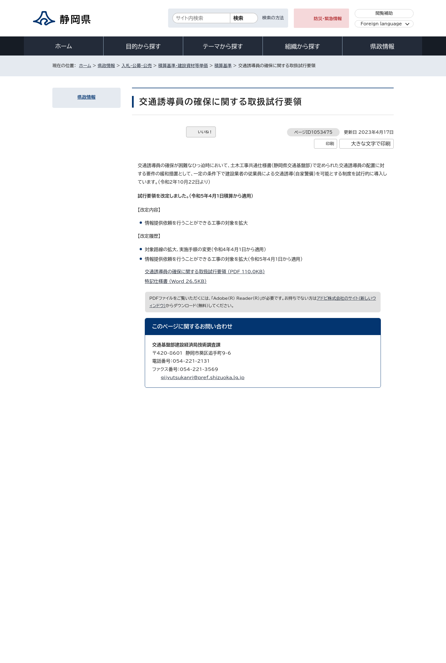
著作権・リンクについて (79, 614)
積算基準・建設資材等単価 (183, 65)
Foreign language (381, 24)
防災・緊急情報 (328, 19)
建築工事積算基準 (80, 213)
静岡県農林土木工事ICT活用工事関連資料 (89, 460)
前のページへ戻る (338, 502)
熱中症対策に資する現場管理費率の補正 (90, 270)
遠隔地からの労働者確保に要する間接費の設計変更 (90, 364)
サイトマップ (367, 614)
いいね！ (205, 132)
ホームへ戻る (381, 502)
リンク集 (327, 614)
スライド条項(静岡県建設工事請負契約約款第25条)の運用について (89, 248)
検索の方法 (273, 18)
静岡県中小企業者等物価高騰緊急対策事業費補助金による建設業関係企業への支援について (90, 415)
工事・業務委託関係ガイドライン (90, 478)
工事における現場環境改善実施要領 (90, 290)
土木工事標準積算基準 (83, 185)
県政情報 (382, 46)
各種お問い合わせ (318, 579)
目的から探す (143, 46)
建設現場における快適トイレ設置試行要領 (89, 310)
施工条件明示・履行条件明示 (88, 171)
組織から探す (302, 46)
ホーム (63, 46)
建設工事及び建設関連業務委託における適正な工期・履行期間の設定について (89, 387)
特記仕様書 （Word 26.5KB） (178, 281)
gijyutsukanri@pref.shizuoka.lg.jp (202, 377)
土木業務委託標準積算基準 (87, 156)
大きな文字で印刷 (371, 143)
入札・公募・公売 (136, 65)
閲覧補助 (384, 13)
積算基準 (223, 65)
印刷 (330, 143)
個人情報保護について (142, 614)
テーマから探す (223, 46)
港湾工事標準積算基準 (83, 228)
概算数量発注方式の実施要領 (89, 347)
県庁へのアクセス (368, 579)
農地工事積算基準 (80, 199)
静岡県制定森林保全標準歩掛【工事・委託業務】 (89, 440)
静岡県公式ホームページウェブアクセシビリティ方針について (241, 614)
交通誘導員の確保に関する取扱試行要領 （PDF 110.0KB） (207, 271)
